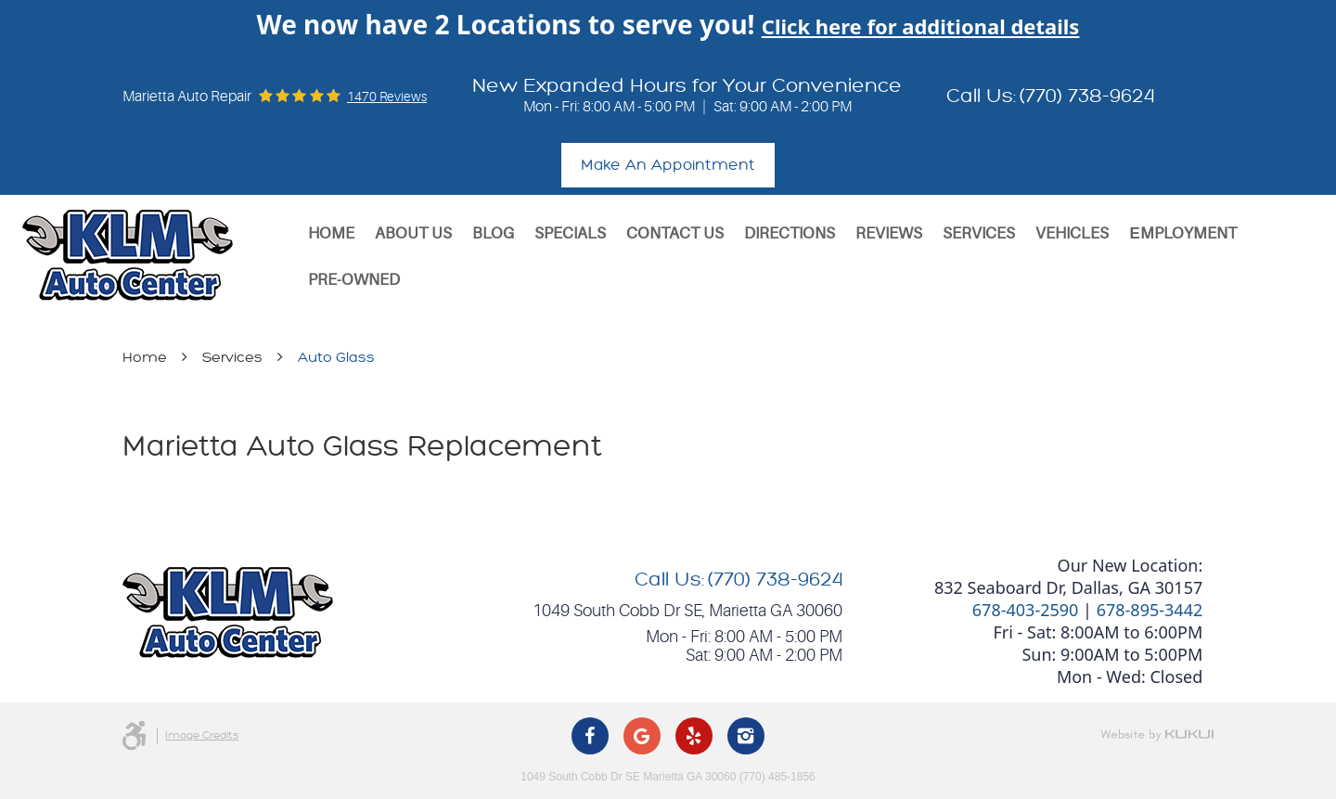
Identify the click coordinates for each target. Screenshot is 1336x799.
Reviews (888, 233)
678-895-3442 (1150, 610)
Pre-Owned (354, 280)
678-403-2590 (1025, 610)
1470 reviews (387, 96)
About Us (413, 233)
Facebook (590, 735)
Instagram (745, 735)
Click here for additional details (921, 26)
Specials (570, 233)
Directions (789, 233)
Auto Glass (336, 358)
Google (642, 735)
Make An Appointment (668, 165)
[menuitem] (331, 234)
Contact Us (675, 233)
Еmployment (1182, 233)
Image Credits (201, 735)
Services (979, 233)
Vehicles (1072, 233)
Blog (493, 233)
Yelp (694, 735)
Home (331, 233)
